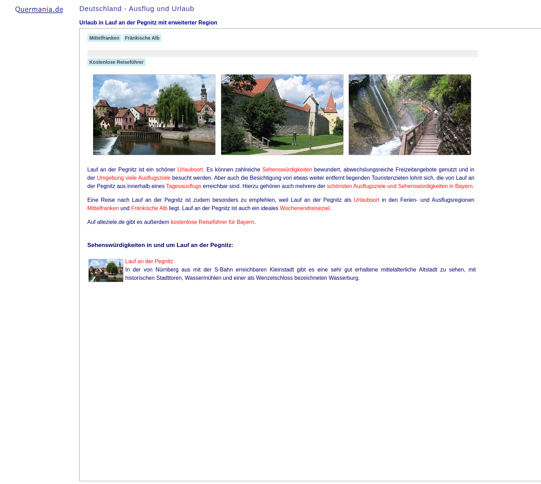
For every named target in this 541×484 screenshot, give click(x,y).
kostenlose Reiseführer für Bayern (212, 222)
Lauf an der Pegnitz (149, 261)
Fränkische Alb (142, 38)
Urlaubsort (190, 169)
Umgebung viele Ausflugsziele (134, 178)
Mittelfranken (104, 38)
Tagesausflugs (183, 186)
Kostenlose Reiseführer (116, 62)
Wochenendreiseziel (305, 208)
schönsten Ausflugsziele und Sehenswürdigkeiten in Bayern (400, 186)
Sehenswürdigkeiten (287, 169)
